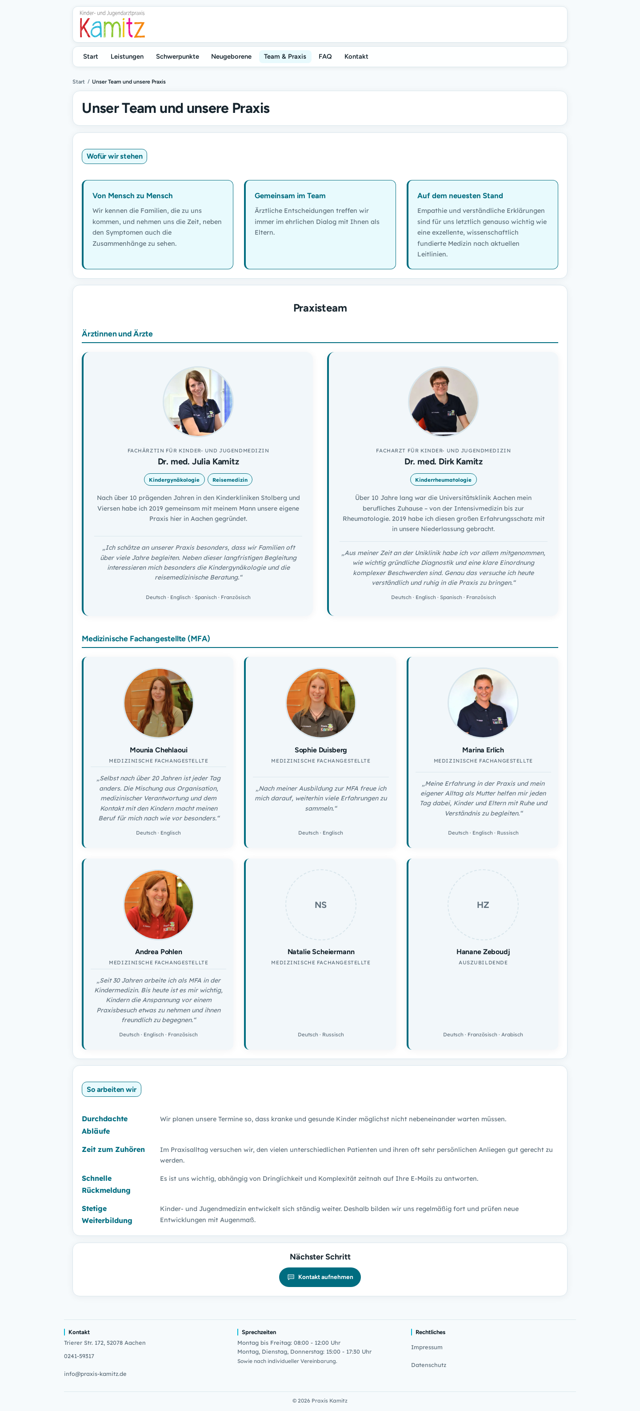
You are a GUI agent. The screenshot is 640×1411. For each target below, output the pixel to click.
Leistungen (127, 56)
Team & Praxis (285, 56)
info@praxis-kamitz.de (95, 1373)
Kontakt (356, 56)
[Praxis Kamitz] (112, 24)
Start (90, 56)
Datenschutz (428, 1364)
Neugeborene (231, 56)
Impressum (427, 1347)
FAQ (325, 56)
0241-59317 (79, 1355)
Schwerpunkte (177, 56)
